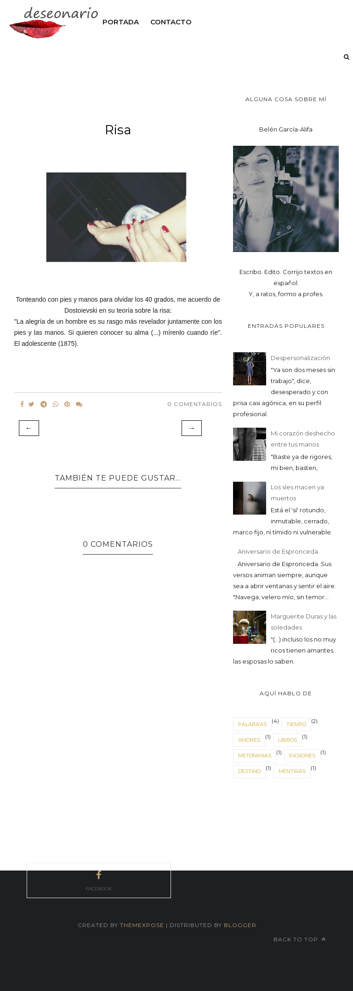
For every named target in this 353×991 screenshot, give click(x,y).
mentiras (292, 771)
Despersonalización (300, 357)
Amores (249, 740)
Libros (287, 740)
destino (249, 771)
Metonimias (254, 755)
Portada (120, 21)
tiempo (296, 724)
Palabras (252, 724)
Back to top (299, 939)
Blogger (240, 925)
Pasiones (302, 755)
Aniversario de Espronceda (278, 551)
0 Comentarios (194, 404)
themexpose (142, 925)
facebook (98, 880)
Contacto (171, 21)
